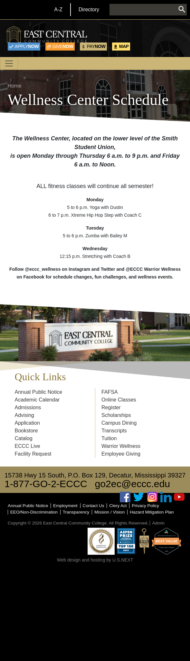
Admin (158, 523)
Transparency (76, 512)
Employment (65, 505)
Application (27, 423)
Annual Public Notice (38, 392)
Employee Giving (120, 454)
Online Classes (118, 399)
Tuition (109, 438)
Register (111, 407)
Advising (24, 415)
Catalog (24, 438)
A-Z (58, 9)
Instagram (152, 497)
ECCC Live (27, 446)
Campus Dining (119, 423)
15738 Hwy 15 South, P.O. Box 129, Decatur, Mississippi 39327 (95, 475)
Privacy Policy (145, 505)
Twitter (139, 497)
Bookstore (26, 430)
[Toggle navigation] (9, 63)
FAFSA (109, 392)
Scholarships (116, 415)
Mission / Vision (109, 512)
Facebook (125, 497)
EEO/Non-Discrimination (34, 512)
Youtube (179, 497)
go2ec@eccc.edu (132, 483)
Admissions (28, 407)
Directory (89, 9)
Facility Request (33, 454)
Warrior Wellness (120, 446)
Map (124, 46)
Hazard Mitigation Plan (152, 512)
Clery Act (118, 505)
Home (15, 86)
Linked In (166, 497)
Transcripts (114, 430)
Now (27, 46)
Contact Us (93, 505)
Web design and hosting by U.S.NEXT (95, 559)
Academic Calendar (37, 399)
